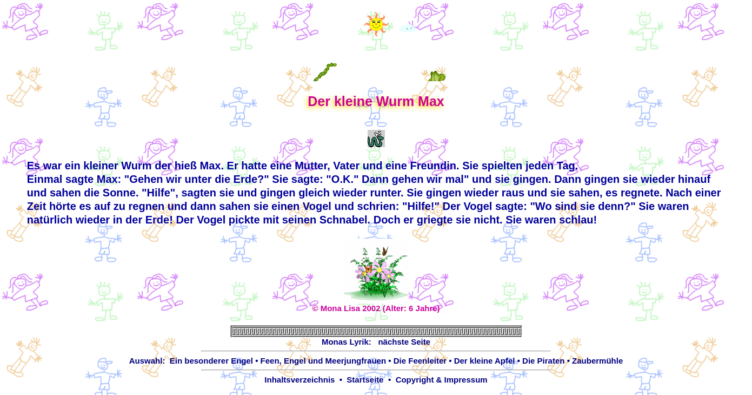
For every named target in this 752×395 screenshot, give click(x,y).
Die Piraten (543, 360)
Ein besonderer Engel (211, 360)
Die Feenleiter (420, 360)
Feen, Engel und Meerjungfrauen (324, 360)
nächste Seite (404, 341)
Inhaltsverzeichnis (299, 379)
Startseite (365, 379)
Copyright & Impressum (442, 379)
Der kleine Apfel (484, 360)
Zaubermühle (597, 360)
